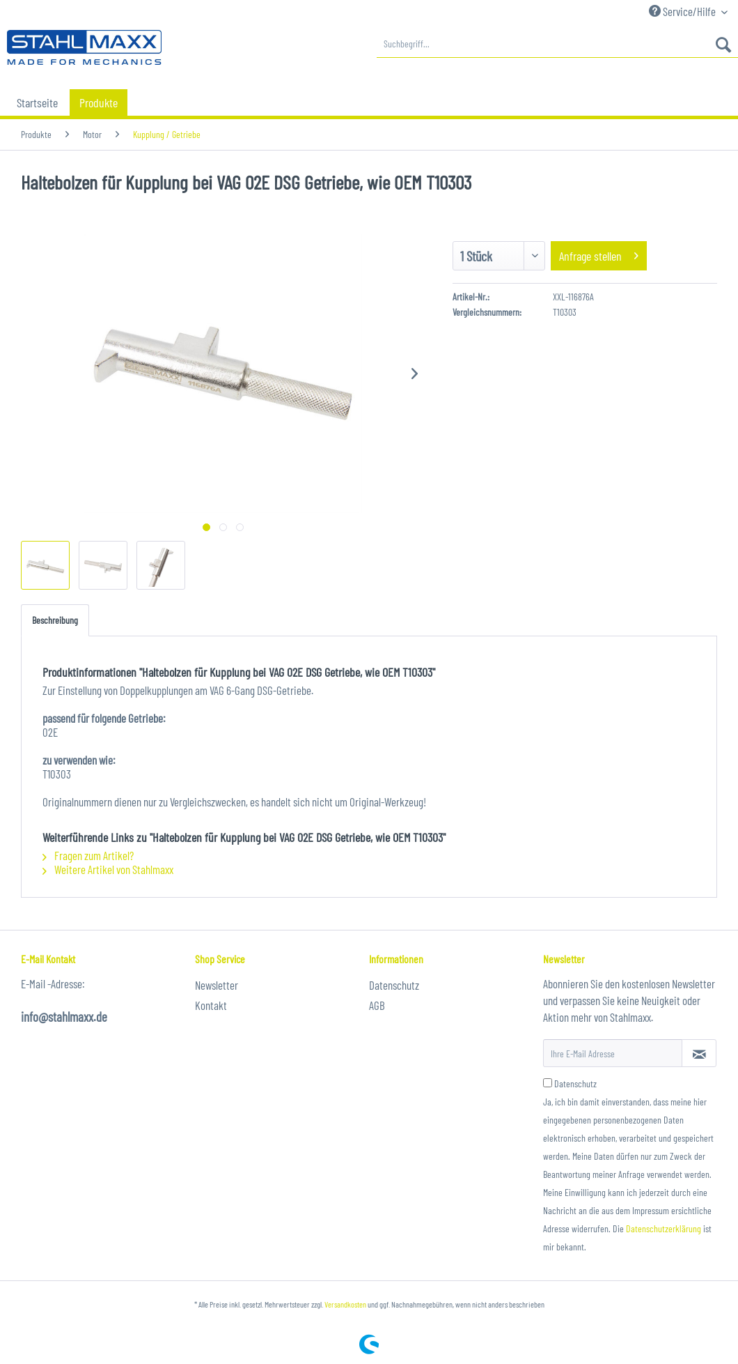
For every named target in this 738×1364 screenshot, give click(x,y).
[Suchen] (723, 44)
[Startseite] (37, 102)
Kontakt (211, 1005)
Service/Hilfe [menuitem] (683, 11)
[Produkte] (98, 102)
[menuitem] (557, 44)
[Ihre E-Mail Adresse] (612, 1053)
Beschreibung (55, 620)
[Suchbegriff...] (557, 44)
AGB (377, 1005)
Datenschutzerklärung (663, 1228)
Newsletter (216, 985)
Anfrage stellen (598, 254)
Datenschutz (394, 985)
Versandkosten (345, 1304)
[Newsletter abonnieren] (699, 1053)
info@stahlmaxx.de (64, 1017)
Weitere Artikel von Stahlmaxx (107, 869)
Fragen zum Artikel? (88, 855)
